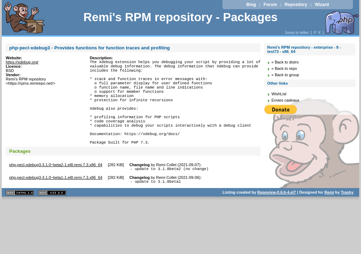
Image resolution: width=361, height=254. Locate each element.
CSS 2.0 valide (52, 216)
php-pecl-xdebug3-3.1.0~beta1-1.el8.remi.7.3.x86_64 (55, 200)
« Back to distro (285, 62)
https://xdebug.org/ (22, 62)
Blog (251, 4)
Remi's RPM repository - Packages (180, 17)
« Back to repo (284, 68)
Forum (270, 4)
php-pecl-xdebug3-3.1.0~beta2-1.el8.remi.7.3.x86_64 (55, 186)
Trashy (347, 215)
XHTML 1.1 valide (20, 216)
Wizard (322, 4)
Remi (329, 215)
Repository (295, 4)
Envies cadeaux (285, 100)
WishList (278, 94)
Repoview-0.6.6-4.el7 (276, 215)
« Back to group (285, 75)
